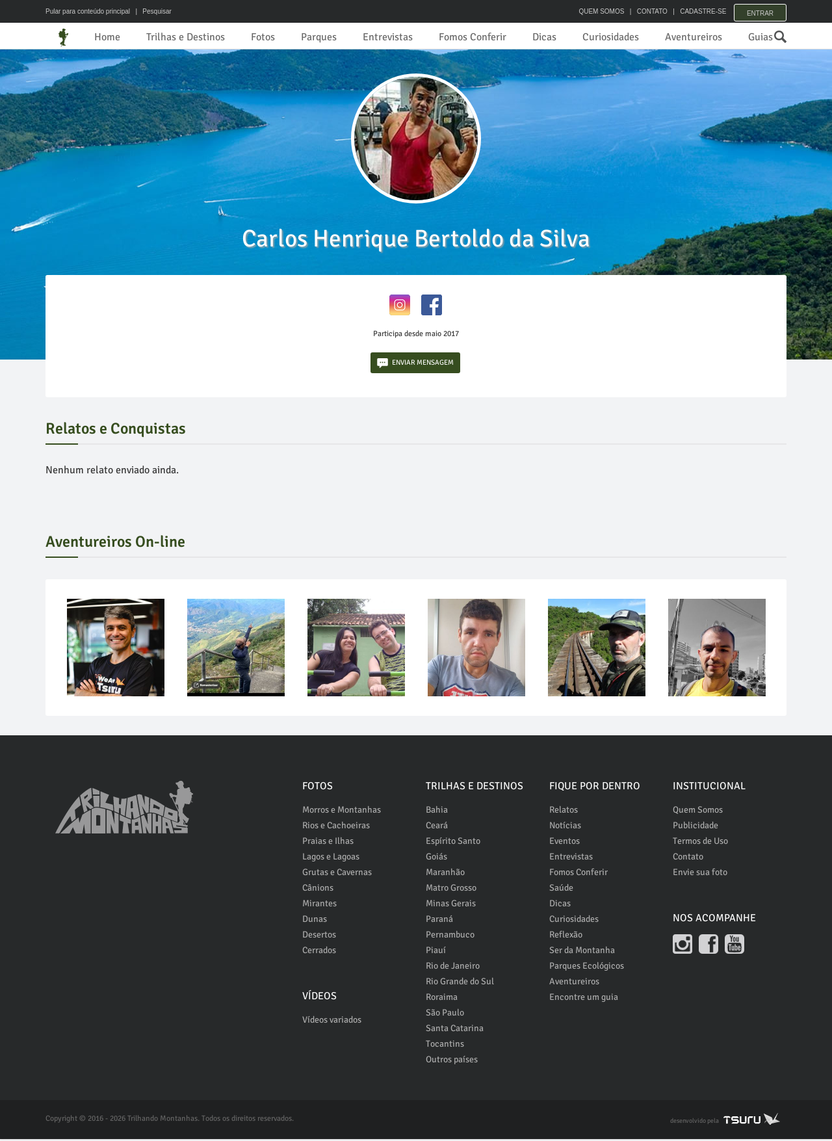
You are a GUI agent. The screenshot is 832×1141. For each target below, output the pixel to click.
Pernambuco (450, 936)
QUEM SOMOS (595, 11)
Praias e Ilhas (328, 842)
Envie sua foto (700, 874)
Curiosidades (610, 37)
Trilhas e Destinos (185, 37)
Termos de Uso (700, 842)
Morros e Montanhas (341, 811)
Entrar (760, 11)
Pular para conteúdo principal (88, 11)
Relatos (563, 811)
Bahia (437, 811)
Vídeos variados (331, 1021)
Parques (319, 37)
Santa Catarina (455, 1030)
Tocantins (445, 1045)
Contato (688, 858)
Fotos (263, 37)
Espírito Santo (453, 842)
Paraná (439, 920)
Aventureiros (693, 37)
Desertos (319, 936)
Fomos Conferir (472, 37)
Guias (760, 37)
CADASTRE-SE (696, 11)
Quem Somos (698, 811)
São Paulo (445, 1014)
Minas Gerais (451, 905)
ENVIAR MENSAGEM (415, 365)
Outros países (452, 1061)
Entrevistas (388, 37)
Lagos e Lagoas (330, 858)
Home (107, 37)
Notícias (565, 827)
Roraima (442, 998)
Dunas (314, 920)
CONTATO (645, 11)
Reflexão (565, 936)
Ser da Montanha (582, 952)
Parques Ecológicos (586, 967)
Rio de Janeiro (453, 967)
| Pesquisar (152, 11)
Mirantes (319, 905)
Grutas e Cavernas (337, 874)
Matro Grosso (451, 889)
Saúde (561, 889)
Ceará (437, 827)
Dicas (544, 37)
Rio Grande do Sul (460, 983)
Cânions (317, 889)
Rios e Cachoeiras (336, 827)
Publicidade (695, 827)
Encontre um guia (583, 998)
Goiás (436, 858)
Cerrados (319, 952)
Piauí (436, 952)
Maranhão (445, 874)
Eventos (564, 842)
